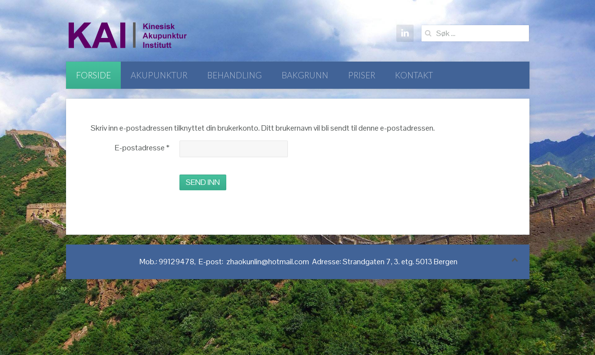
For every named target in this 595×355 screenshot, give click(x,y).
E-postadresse (142, 148)
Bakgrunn (304, 75)
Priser (361, 75)
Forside (93, 75)
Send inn (203, 182)
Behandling (234, 75)
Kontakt (414, 75)
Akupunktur (159, 75)
